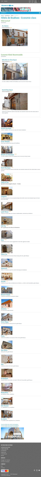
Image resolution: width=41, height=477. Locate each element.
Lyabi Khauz (4, 212)
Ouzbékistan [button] (4, 12)
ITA (32, 2)
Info (2, 1)
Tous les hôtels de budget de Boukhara (9, 427)
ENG (30, 1)
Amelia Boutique (6, 128)
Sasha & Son (5, 182)
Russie (2, 455)
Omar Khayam (5, 141)
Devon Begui (5, 322)
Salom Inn (4, 254)
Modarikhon (4, 392)
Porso (3, 336)
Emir (2, 240)
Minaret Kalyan (5, 295)
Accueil (2, 15)
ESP (30, 2)
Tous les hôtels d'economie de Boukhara (10, 425)
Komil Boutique (7, 90)
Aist (2, 364)
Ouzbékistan (7, 15)
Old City (3, 226)
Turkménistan (4, 453)
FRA (38, 1)
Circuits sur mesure (5, 461)
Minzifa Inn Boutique (9, 60)
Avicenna (3, 309)
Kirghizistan (3, 452)
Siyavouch (4, 268)
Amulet (3, 281)
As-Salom (5, 26)
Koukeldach (4, 378)
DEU (35, 1)
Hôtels (12, 15)
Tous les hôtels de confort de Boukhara (9, 424)
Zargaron (4, 196)
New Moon (4, 350)
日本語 (35, 2)
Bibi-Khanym (5, 406)
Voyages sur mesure (5, 460)
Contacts (5, 1)
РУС (32, 1)
